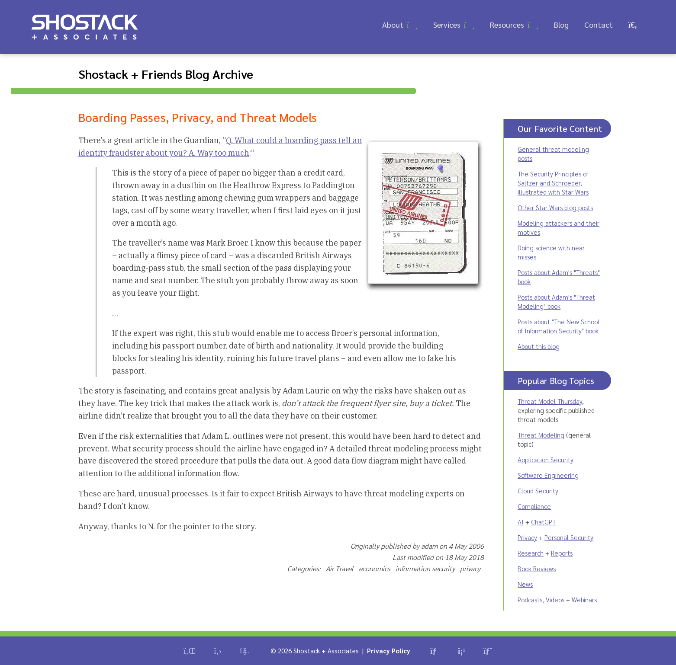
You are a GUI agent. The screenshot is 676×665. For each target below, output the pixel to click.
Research (531, 553)
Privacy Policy (388, 650)
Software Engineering (548, 475)
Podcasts (530, 599)
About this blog (539, 346)
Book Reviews (537, 568)
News (525, 584)
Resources (507, 24)
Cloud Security (538, 490)
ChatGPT (543, 522)
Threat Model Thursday (550, 401)
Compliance (534, 506)
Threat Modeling (541, 435)
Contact (598, 24)
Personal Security (568, 537)
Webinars (584, 599)
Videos (555, 599)
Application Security (545, 459)
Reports (562, 553)
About (392, 24)
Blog (561, 24)
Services (446, 24)
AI (521, 522)
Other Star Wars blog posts (555, 207)
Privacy (527, 537)
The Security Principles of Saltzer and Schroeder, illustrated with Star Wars (553, 182)
